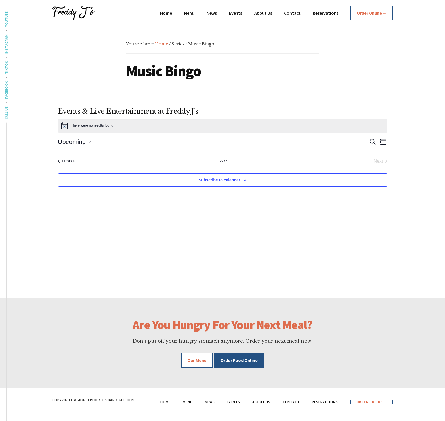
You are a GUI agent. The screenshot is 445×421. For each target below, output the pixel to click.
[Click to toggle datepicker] (74, 141)
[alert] (222, 126)
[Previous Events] (66, 161)
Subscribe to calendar (219, 180)
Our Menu (197, 360)
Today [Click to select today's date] (222, 160)
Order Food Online (239, 360)
